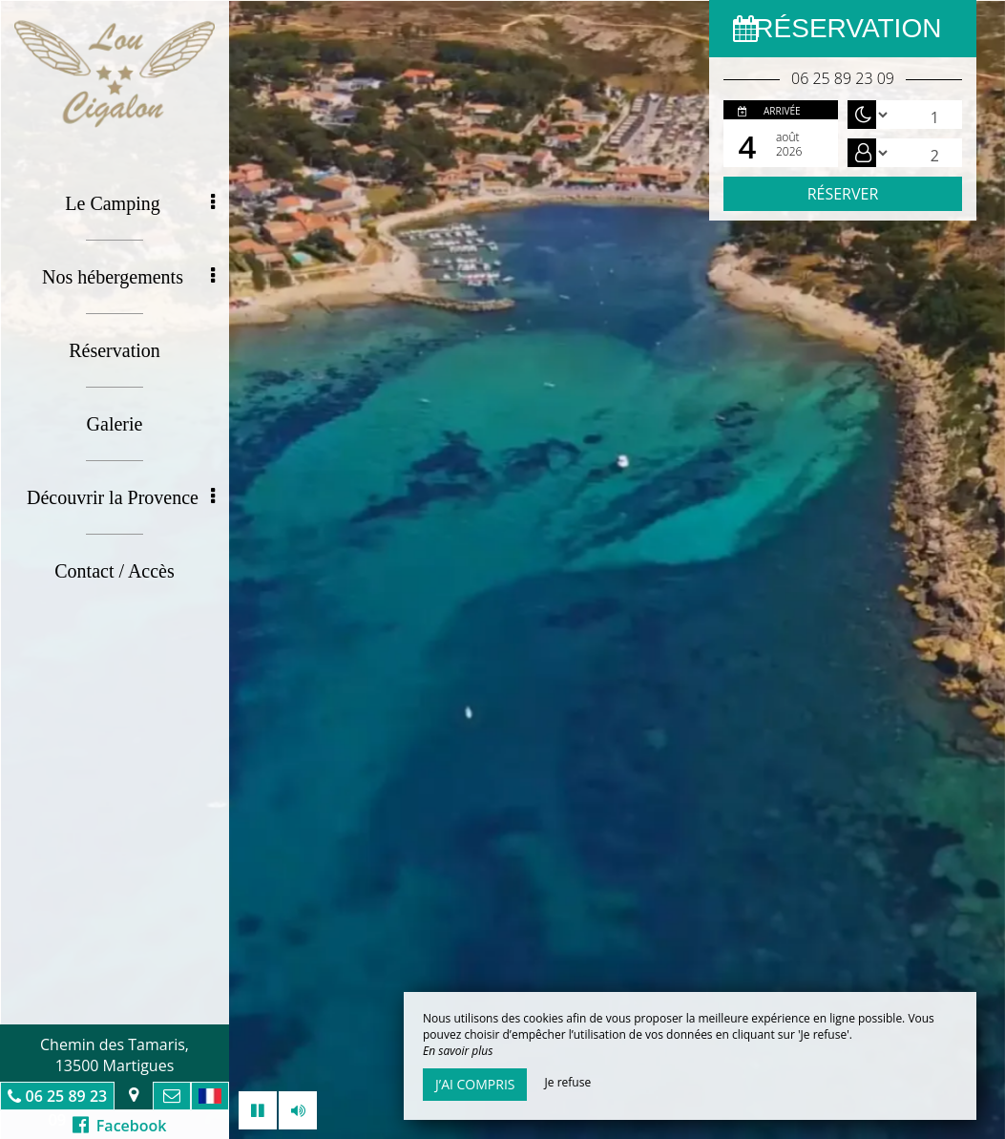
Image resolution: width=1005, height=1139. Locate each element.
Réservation (114, 350)
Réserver (843, 193)
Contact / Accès (114, 570)
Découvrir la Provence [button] (121, 497)
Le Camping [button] (140, 203)
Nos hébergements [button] (128, 276)
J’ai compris (474, 1084)
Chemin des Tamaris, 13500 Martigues (114, 1055)
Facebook (120, 1125)
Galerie (115, 423)
